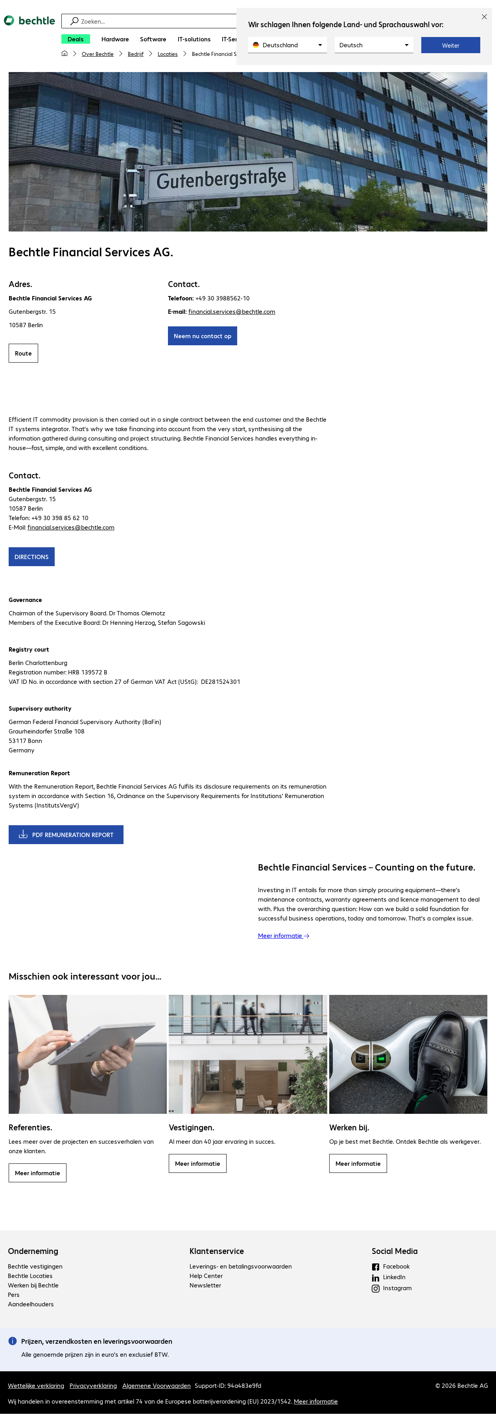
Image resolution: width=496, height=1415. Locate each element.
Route (23, 354)
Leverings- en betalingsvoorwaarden (241, 1267)
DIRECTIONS (32, 558)
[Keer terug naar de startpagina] (29, 39)
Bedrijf (136, 53)
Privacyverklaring (93, 1386)
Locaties (168, 53)
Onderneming (33, 1252)
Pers (14, 1295)
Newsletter (205, 1286)
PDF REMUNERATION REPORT (73, 836)
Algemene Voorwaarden (156, 1386)
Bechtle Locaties (30, 1276)
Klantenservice (217, 1252)
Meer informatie (284, 936)
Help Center (206, 1276)
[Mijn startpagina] (64, 53)
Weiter (450, 45)
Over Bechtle (98, 53)
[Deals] (75, 39)
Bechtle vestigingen (35, 1267)
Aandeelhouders (31, 1305)
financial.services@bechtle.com (231, 312)
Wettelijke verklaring (36, 1386)
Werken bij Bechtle (33, 1286)
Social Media (395, 1252)
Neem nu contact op (202, 337)
